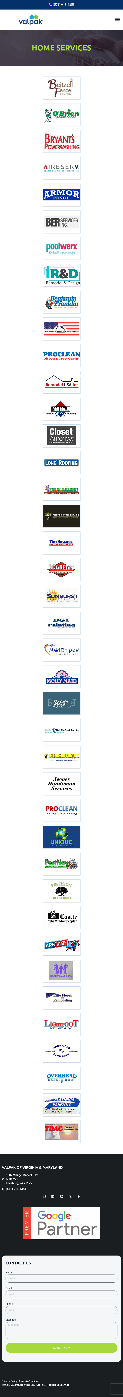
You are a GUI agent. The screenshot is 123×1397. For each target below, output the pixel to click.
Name (9, 1272)
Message (11, 1319)
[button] (117, 20)
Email (9, 1288)
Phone (9, 1304)
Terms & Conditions (29, 1381)
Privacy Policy (9, 1381)
